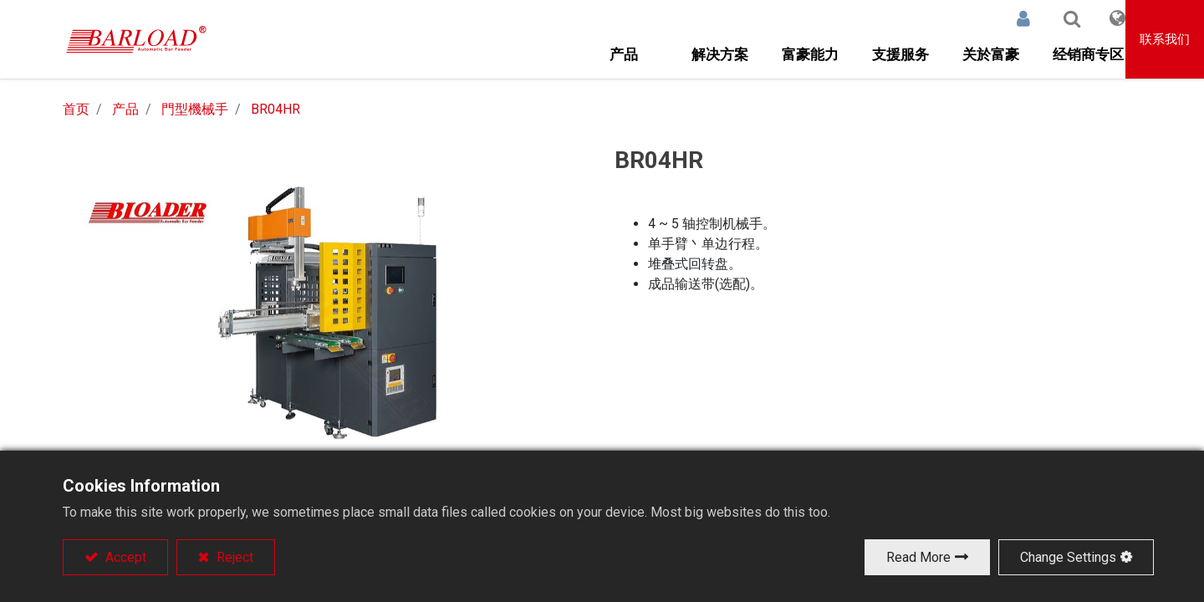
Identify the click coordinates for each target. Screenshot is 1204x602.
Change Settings (1068, 557)
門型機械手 (194, 109)
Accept (124, 557)
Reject (233, 557)
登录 (1003, 18)
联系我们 (1165, 39)
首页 (76, 109)
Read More (918, 557)
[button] (1052, 18)
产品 (125, 109)
